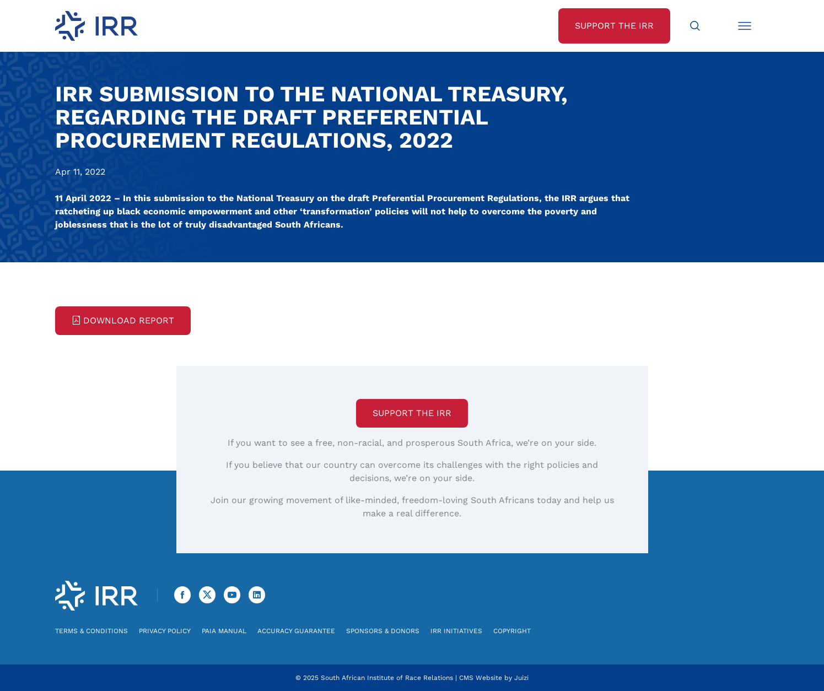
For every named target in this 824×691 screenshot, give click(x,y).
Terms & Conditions (91, 631)
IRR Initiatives (456, 631)
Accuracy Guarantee (296, 631)
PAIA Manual (224, 631)
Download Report (123, 320)
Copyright (512, 631)
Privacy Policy (165, 631)
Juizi (521, 678)
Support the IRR (412, 413)
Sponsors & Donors (382, 631)
